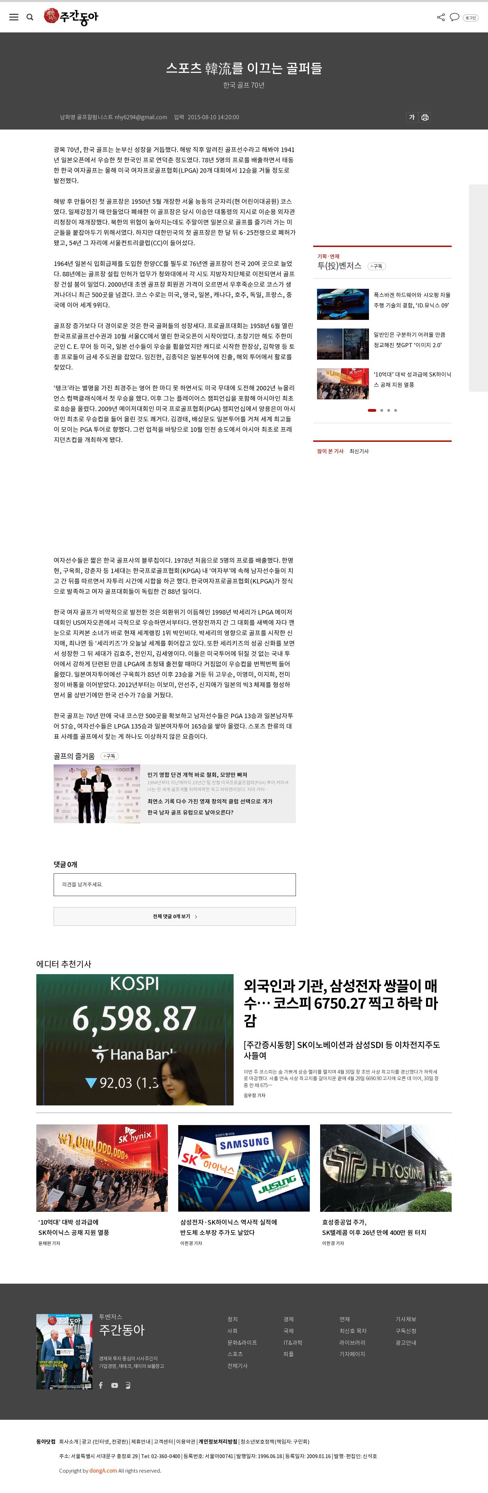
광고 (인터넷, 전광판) (105, 1442)
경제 (288, 1319)
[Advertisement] (157, 499)
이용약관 (186, 1442)
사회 (232, 1331)
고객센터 (163, 1442)
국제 (288, 1331)
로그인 (471, 18)
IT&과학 (292, 1343)
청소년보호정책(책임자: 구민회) (275, 1442)
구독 (110, 756)
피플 (288, 1354)
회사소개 (69, 1442)
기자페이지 (352, 1354)
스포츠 (235, 1354)
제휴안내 (141, 1442)
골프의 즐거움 (74, 756)
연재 (345, 1319)
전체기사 (237, 1366)
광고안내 (406, 1343)
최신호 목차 (353, 1331)
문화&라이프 (242, 1343)
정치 (232, 1319)
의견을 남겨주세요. (82, 884)
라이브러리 (352, 1343)
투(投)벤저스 (339, 265)
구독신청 (406, 1331)
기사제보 (406, 1319)
